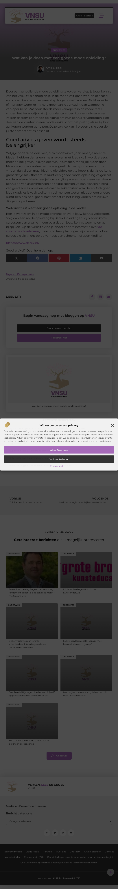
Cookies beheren (59, 459)
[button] (112, 425)
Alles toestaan (59, 450)
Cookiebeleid (57, 466)
